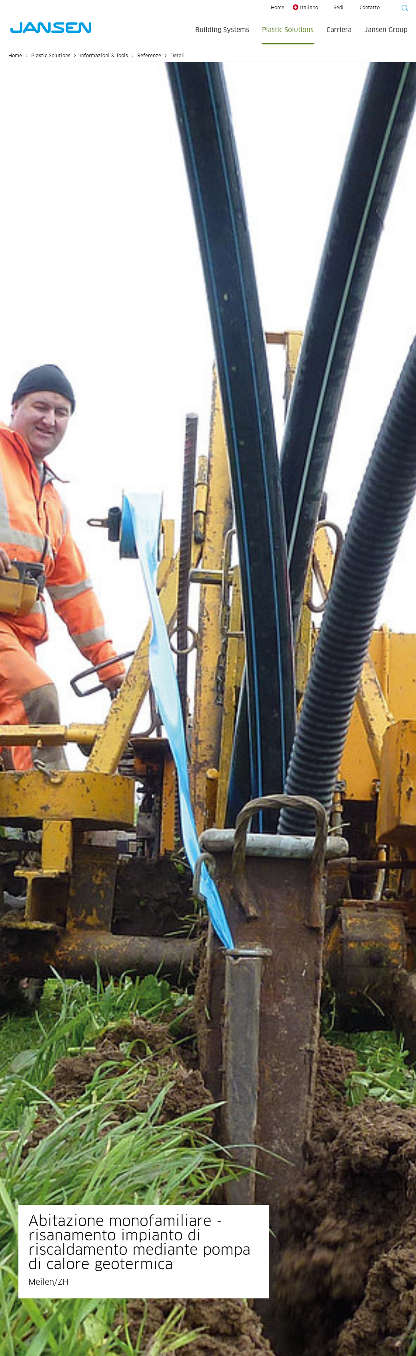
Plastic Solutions (288, 30)
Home (277, 8)
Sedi (339, 8)
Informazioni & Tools (104, 56)
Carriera (339, 30)
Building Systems (222, 30)
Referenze (149, 56)
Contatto (370, 8)
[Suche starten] (402, 9)
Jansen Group (386, 30)
